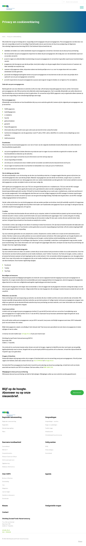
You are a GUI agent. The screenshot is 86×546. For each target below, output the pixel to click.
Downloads (5, 498)
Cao (3, 485)
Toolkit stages (49, 428)
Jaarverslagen (6, 492)
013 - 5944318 (6, 532)
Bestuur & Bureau (7, 478)
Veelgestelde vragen (53, 506)
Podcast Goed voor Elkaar (9, 456)
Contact (5, 512)
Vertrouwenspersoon (8, 460)
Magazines (5, 488)
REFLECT (5, 450)
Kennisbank (48, 453)
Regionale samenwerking (12, 417)
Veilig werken (50, 442)
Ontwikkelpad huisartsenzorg (53, 435)
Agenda (48, 474)
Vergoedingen (50, 417)
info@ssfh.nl (26, 334)
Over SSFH (6, 474)
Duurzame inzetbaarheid (11, 442)
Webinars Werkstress (8, 467)
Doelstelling (5, 481)
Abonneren (77, 392)
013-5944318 (38, 360)
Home (3, 36)
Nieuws (5, 506)
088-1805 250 (48, 367)
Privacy (80, 541)
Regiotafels (5, 425)
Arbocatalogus (49, 450)
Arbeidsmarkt (49, 431)
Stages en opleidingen (51, 425)
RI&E (46, 446)
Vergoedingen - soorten (51, 421)
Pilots (3, 431)
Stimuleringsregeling (7, 428)
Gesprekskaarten (7, 453)
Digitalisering (5, 463)
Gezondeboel (6, 446)
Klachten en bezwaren (8, 495)
